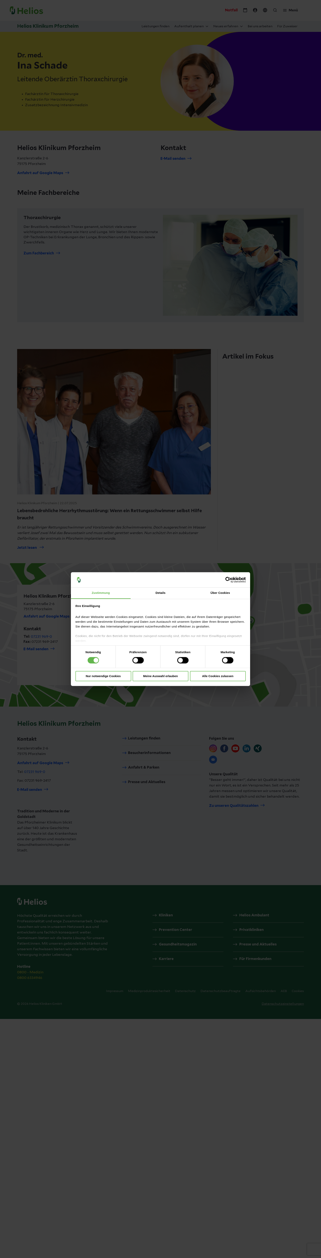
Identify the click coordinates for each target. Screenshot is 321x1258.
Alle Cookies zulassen (218, 676)
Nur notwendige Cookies (103, 676)
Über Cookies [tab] (220, 593)
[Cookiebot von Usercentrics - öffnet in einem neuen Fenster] (228, 580)
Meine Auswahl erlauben (160, 676)
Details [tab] (160, 593)
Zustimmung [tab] (101, 593)
